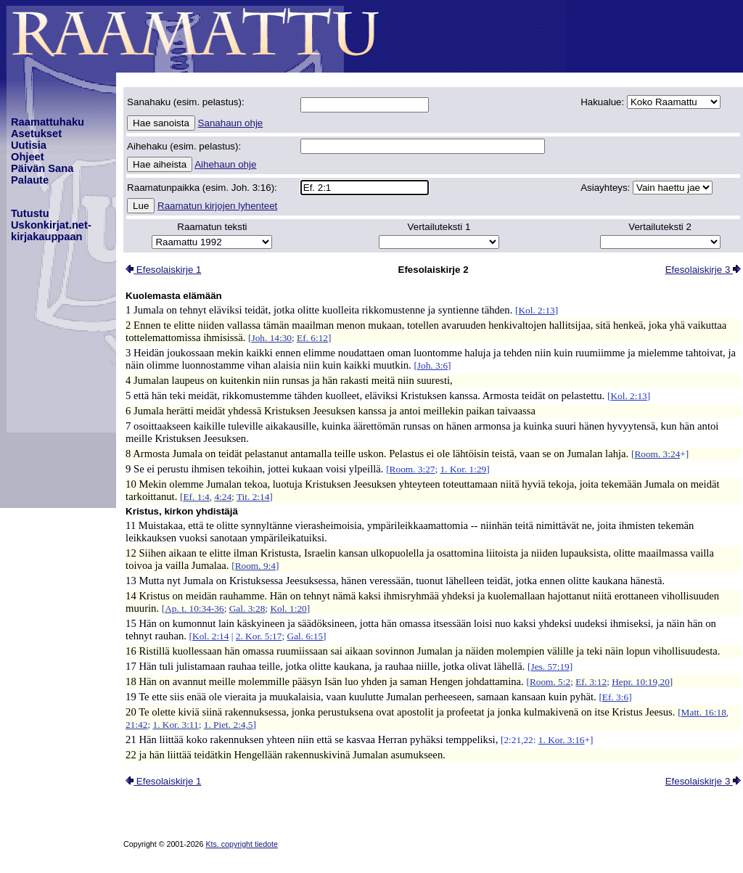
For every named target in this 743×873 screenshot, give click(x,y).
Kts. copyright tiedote (241, 844)
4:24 (222, 496)
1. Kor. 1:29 (463, 469)
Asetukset (36, 133)
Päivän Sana (42, 168)
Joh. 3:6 (432, 365)
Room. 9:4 (255, 565)
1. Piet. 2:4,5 (228, 724)
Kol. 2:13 (536, 310)
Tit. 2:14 (253, 496)
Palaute (30, 180)
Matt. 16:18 (703, 712)
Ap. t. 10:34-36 (194, 608)
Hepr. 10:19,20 (641, 681)
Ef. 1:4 (196, 496)
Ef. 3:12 (591, 681)
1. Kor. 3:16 (561, 739)
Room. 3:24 (657, 453)
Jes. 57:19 (549, 666)
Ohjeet (27, 157)
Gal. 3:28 (247, 608)
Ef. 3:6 (615, 697)
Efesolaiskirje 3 (703, 269)
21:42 (136, 724)
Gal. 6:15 (305, 636)
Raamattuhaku (47, 122)
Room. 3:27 (412, 469)
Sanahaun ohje (230, 123)
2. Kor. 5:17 (259, 636)
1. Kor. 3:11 (176, 724)
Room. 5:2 (550, 681)
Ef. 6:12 (312, 337)
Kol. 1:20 (288, 608)
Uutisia (28, 145)
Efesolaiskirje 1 (163, 269)
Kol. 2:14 (210, 636)
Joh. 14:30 (272, 337)
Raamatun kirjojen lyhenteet (217, 205)
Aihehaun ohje (225, 164)
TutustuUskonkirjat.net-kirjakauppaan (51, 225)
